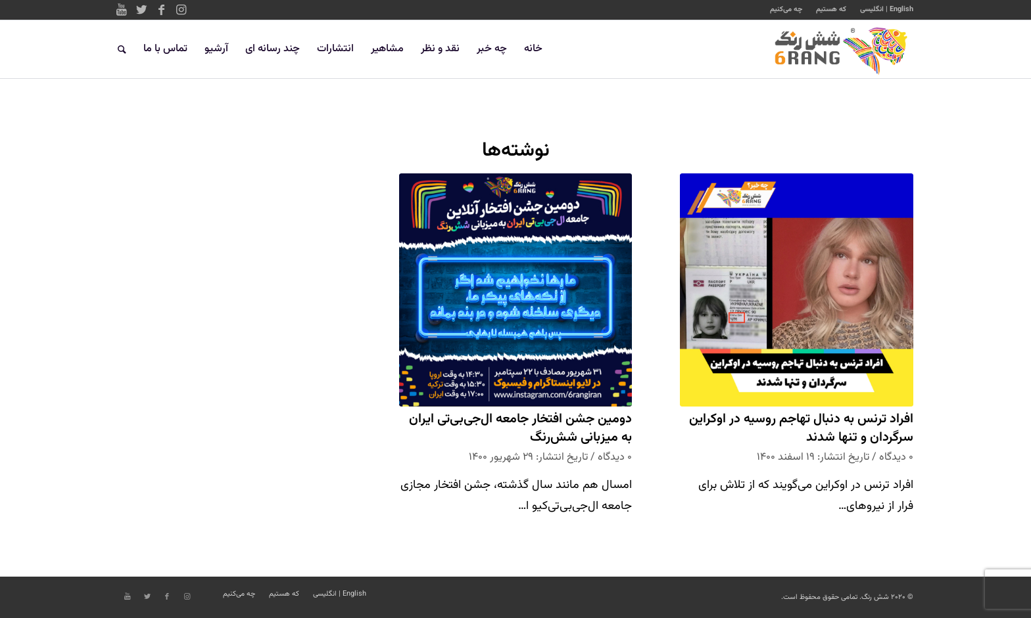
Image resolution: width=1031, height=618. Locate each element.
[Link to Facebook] (161, 10)
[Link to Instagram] (181, 10)
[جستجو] (122, 49)
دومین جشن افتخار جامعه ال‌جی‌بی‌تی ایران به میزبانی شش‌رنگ (520, 428)
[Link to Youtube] (122, 10)
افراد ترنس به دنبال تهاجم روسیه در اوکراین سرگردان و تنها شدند (801, 428)
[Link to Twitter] (141, 10)
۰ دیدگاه (896, 457)
